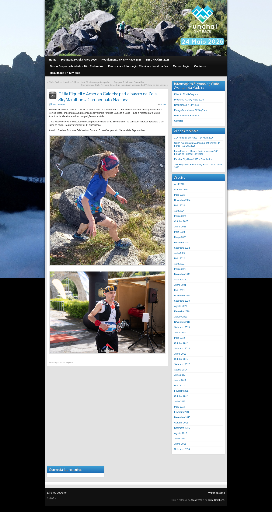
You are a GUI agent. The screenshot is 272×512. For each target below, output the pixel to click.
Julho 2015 (179, 438)
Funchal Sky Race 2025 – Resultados (193, 159)
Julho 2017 (179, 375)
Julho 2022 (179, 253)
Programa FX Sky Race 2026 (189, 99)
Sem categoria (59, 104)
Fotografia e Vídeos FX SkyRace (190, 110)
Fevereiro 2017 (182, 391)
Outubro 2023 (181, 221)
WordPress (196, 500)
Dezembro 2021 (182, 274)
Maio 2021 (179, 290)
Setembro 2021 (182, 279)
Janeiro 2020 (180, 316)
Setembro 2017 (182, 364)
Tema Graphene (216, 500)
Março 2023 (180, 237)
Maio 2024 (179, 205)
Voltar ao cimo (216, 492)
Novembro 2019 (182, 322)
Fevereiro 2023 (182, 242)
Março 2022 (180, 269)
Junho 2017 (180, 380)
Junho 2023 (180, 226)
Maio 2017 (179, 385)
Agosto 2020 (180, 306)
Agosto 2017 (180, 369)
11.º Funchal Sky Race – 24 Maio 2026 (194, 137)
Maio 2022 (179, 258)
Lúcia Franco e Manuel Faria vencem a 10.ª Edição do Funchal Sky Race (196, 152)
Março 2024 (180, 216)
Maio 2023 (179, 232)
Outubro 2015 (181, 422)
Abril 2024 (179, 210)
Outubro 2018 (181, 343)
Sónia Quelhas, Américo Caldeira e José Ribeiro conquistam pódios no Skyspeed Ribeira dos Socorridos (96, 82)
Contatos (178, 121)
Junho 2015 (180, 444)
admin (163, 104)
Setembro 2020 (182, 301)
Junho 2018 (180, 353)
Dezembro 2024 (182, 200)
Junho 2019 (180, 332)
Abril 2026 (179, 184)
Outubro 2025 (181, 189)
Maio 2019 (179, 338)
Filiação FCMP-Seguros (186, 94)
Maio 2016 (179, 406)
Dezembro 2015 (182, 417)
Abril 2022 (179, 263)
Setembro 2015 (182, 428)
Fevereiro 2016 (182, 412)
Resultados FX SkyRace (186, 105)
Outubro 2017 (181, 359)
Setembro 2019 (182, 327)
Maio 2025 (179, 195)
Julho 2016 (179, 401)
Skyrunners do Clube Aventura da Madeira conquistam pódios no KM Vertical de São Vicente (123, 85)
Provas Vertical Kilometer (187, 115)
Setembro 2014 (182, 449)
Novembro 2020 (182, 295)
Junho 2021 (180, 285)
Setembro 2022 (182, 248)
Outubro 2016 (181, 396)
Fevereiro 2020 (182, 311)
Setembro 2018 (182, 348)
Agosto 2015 (180, 433)
